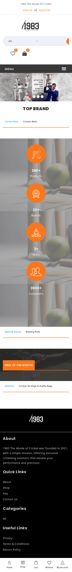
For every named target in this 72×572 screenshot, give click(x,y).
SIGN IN (27, 10)
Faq (5, 493)
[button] (30, 97)
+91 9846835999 (51, 54)
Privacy (7, 538)
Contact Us (10, 499)
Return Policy (12, 549)
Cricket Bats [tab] (11, 121)
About (7, 482)
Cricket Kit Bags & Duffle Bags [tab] (35, 385)
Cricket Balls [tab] (30, 121)
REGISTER (44, 10)
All (4, 518)
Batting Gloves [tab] (13, 331)
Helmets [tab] (9, 385)
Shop (6, 487)
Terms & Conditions (16, 544)
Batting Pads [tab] (33, 331)
